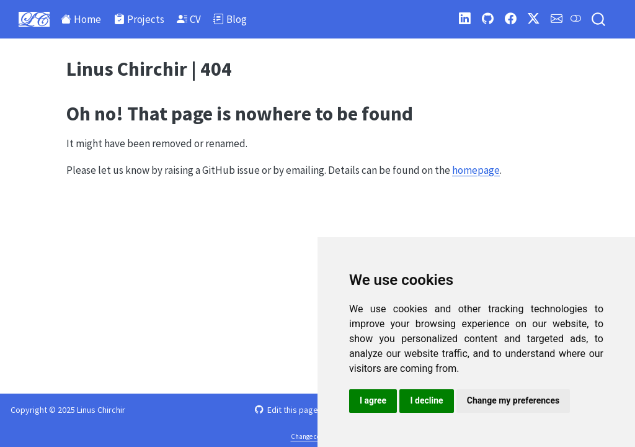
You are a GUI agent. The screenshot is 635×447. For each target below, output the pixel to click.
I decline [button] (426, 400)
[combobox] (599, 20)
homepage (476, 170)
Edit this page (286, 409)
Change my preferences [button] (513, 400)
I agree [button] (373, 400)
